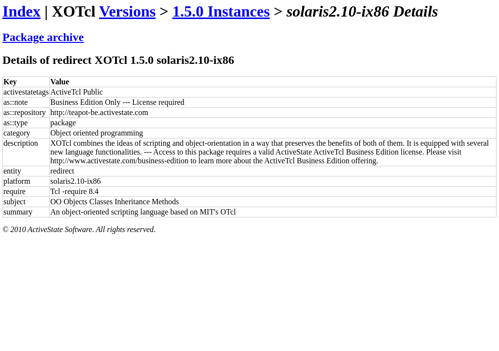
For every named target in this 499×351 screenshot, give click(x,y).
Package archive (43, 37)
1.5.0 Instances (221, 11)
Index (21, 11)
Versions (127, 11)
